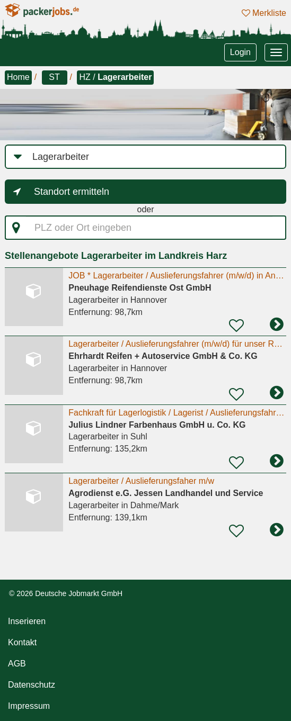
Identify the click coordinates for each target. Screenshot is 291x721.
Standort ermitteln (71, 191)
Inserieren (27, 621)
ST (54, 77)
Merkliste (264, 12)
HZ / (115, 77)
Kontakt (22, 642)
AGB (17, 663)
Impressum (29, 705)
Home (18, 77)
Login (240, 52)
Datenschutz (31, 684)
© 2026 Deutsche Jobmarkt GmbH (65, 593)
